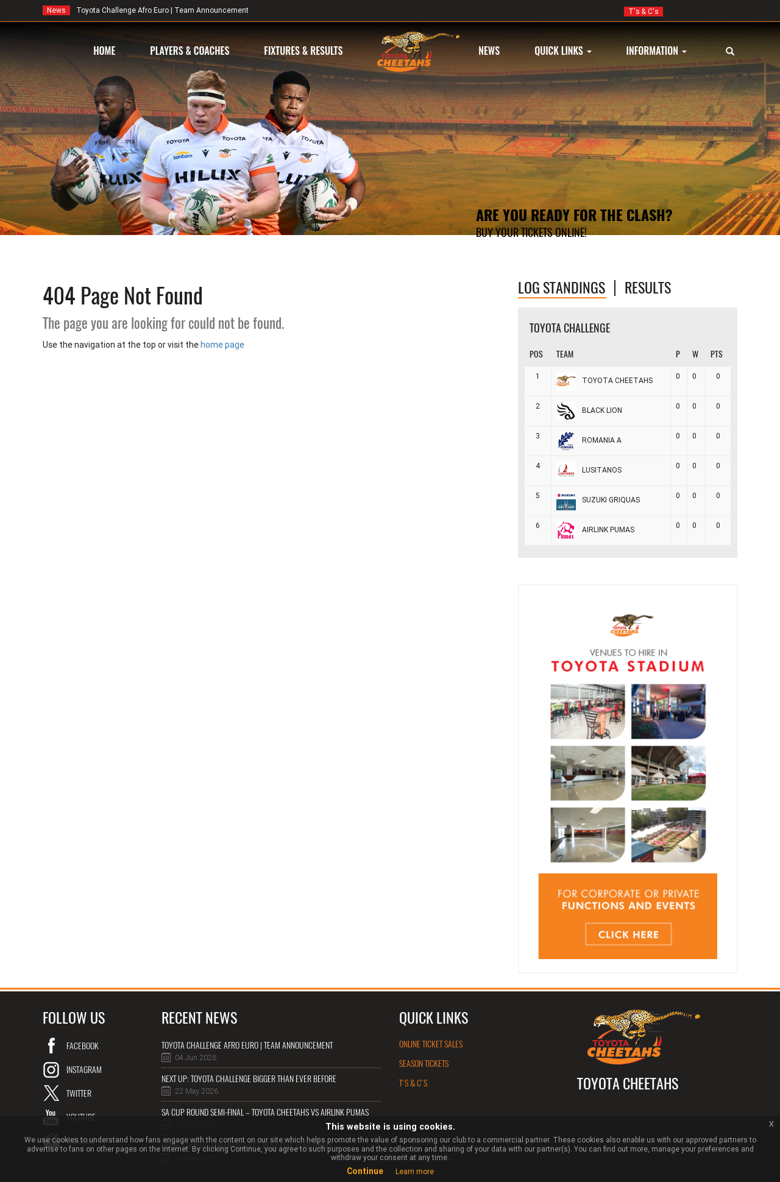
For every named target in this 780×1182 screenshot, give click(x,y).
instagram (84, 1069)
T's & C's (643, 11)
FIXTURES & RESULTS (303, 50)
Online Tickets (510, 256)
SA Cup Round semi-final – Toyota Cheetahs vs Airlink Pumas (265, 1112)
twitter (78, 1093)
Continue (365, 1171)
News (56, 10)
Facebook (82, 1046)
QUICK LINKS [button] (562, 50)
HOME (104, 50)
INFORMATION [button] (656, 50)
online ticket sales (431, 1044)
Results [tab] (648, 287)
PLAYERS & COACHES (189, 50)
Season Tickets (423, 1063)
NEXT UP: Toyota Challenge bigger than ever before (248, 1079)
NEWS (489, 50)
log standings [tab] (561, 287)
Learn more (414, 1171)
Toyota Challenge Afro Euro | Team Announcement (146, 10)
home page (222, 345)
